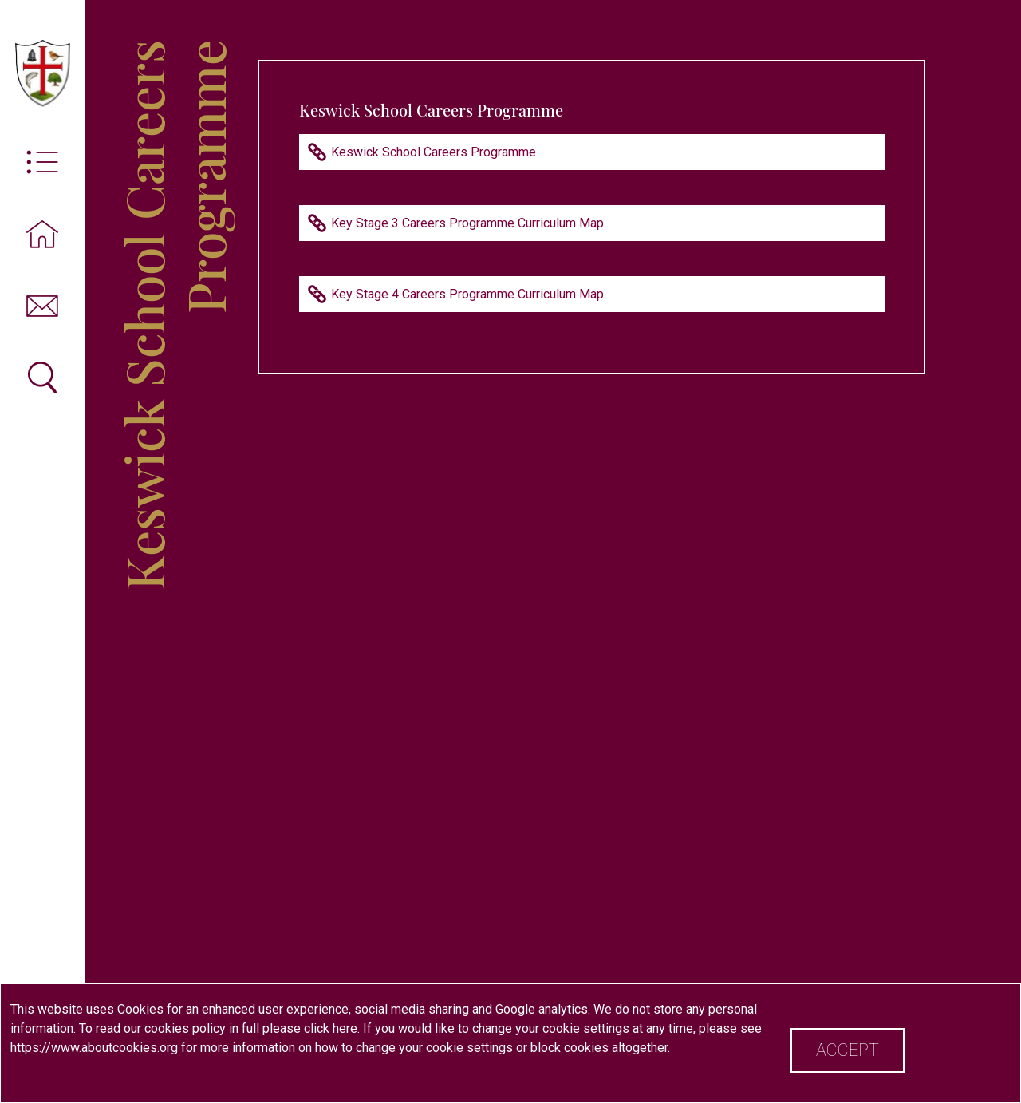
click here (330, 1028)
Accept (847, 1050)
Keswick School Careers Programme (433, 152)
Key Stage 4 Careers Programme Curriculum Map (467, 294)
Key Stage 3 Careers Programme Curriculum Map (467, 223)
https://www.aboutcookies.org (94, 1047)
